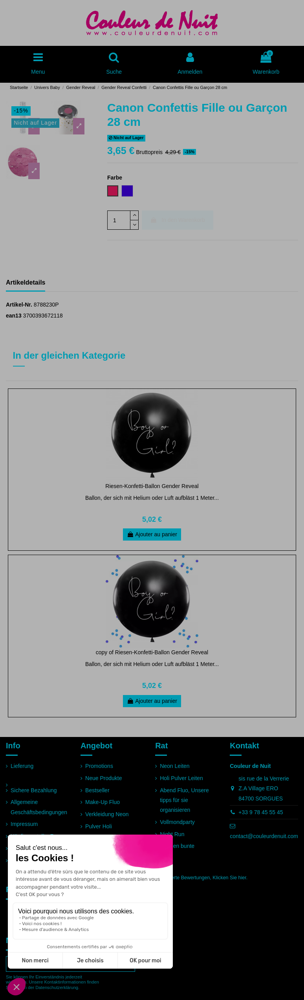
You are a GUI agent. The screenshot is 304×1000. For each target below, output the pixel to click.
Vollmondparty (177, 822)
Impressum (24, 824)
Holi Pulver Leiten (181, 778)
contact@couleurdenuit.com (264, 836)
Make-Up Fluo (102, 802)
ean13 (14, 315)
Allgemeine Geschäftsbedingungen (39, 807)
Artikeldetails (25, 282)
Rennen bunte (177, 846)
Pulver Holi (98, 826)
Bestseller (97, 790)
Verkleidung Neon (107, 814)
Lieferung (22, 766)
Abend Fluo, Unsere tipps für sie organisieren (184, 800)
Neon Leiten (175, 766)
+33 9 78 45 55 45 (260, 812)
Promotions (99, 766)
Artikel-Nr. (19, 304)
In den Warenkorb (177, 220)
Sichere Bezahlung (34, 790)
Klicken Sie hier (229, 877)
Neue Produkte (103, 778)
